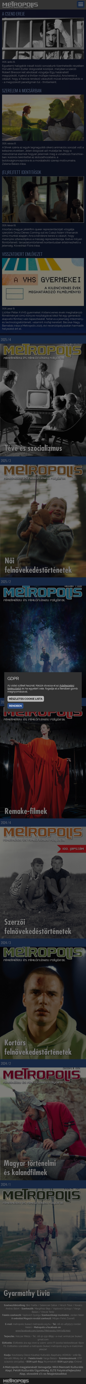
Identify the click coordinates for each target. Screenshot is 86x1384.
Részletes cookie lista (25, 698)
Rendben (15, 705)
